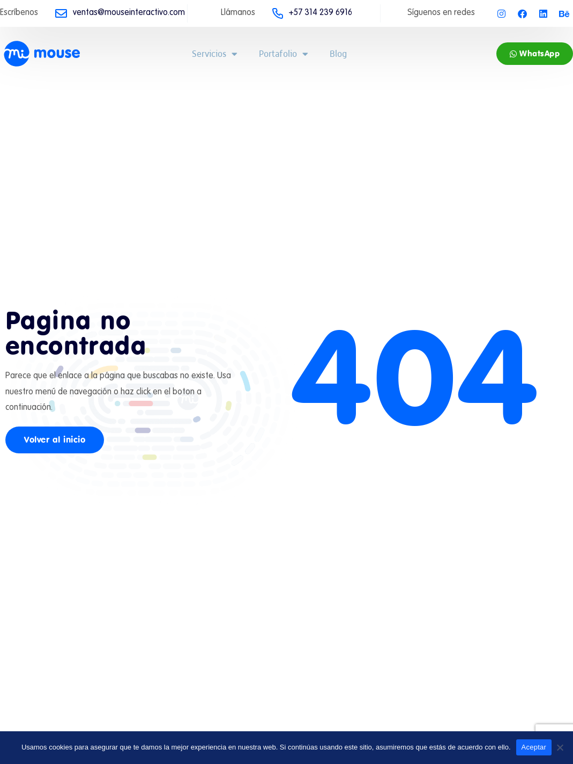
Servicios (214, 54)
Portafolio (283, 54)
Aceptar (534, 747)
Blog (338, 53)
